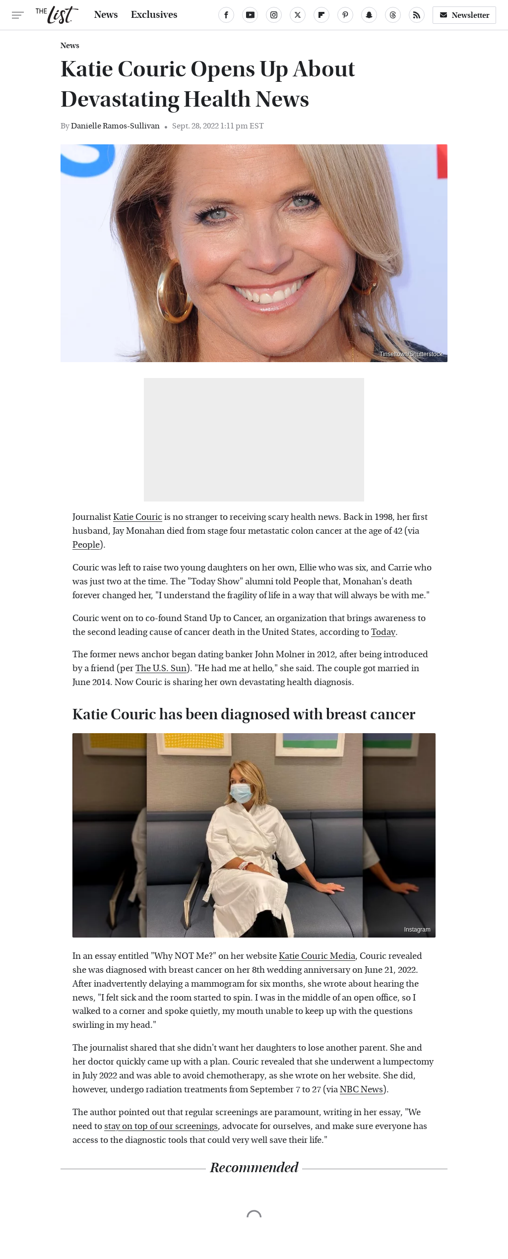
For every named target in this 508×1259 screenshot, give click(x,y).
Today (383, 632)
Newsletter (464, 15)
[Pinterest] (345, 15)
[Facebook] (226, 15)
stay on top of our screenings (161, 1126)
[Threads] (393, 15)
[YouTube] (250, 15)
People (86, 545)
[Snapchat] (369, 15)
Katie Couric (137, 517)
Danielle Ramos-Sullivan (115, 125)
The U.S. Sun (161, 668)
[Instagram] (274, 15)
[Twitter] (298, 15)
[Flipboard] (321, 15)
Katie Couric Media (317, 956)
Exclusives (154, 15)
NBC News (361, 1089)
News (106, 15)
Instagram (417, 930)
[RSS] (417, 15)
